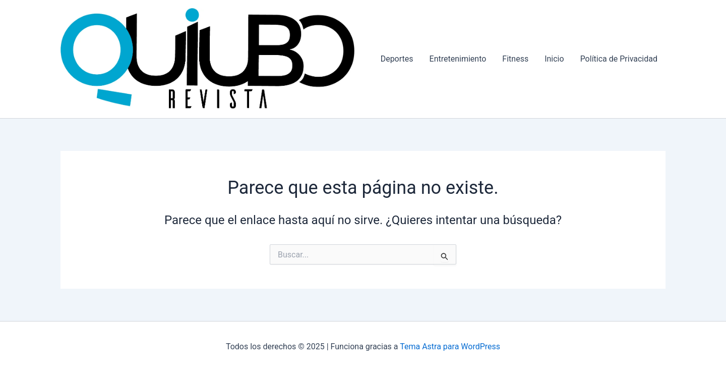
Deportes (397, 59)
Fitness (515, 59)
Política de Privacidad (618, 59)
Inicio (554, 59)
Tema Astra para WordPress (450, 346)
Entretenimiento (458, 59)
